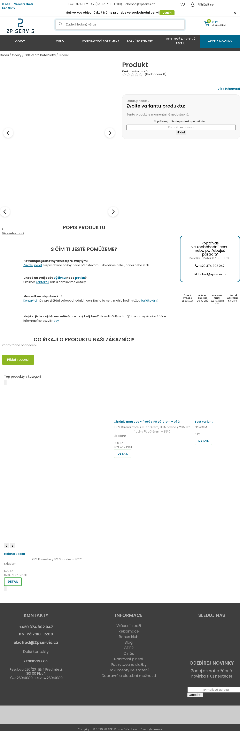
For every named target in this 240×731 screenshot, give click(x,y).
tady (55, 321)
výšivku (60, 278)
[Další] (5, 588)
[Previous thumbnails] (5, 212)
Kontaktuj (42, 282)
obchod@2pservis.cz (36, 642)
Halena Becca (14, 554)
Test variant (204, 422)
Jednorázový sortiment (100, 41)
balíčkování (149, 300)
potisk (80, 278)
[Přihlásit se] (192, 4)
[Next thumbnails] (113, 212)
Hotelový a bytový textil (180, 41)
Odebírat (195, 695)
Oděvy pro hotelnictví (40, 55)
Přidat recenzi (18, 359)
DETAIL (13, 581)
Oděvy (20, 41)
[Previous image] (8, 133)
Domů (4, 55)
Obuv (60, 41)
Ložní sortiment (140, 41)
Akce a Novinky (220, 41)
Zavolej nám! (32, 265)
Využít (167, 13)
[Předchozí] (5, 382)
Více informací (229, 89)
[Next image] (110, 133)
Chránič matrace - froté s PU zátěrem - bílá (147, 422)
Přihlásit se (206, 4)
